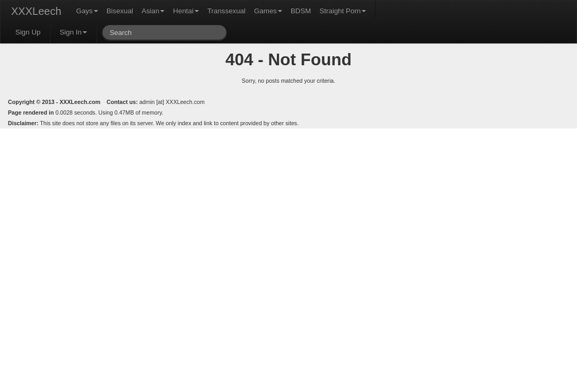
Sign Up (27, 32)
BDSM (301, 11)
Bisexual (120, 11)
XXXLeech (36, 11)
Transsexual (226, 11)
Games (268, 11)
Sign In (73, 32)
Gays (87, 11)
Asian (153, 11)
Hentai (186, 11)
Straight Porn (342, 11)
